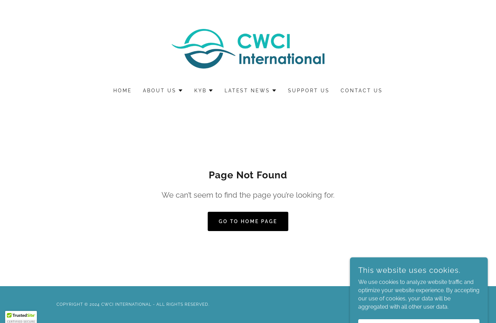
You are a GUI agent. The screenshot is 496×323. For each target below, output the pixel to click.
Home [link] (122, 90)
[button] (163, 90)
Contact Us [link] (362, 90)
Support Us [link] (309, 90)
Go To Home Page (248, 221)
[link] (248, 48)
